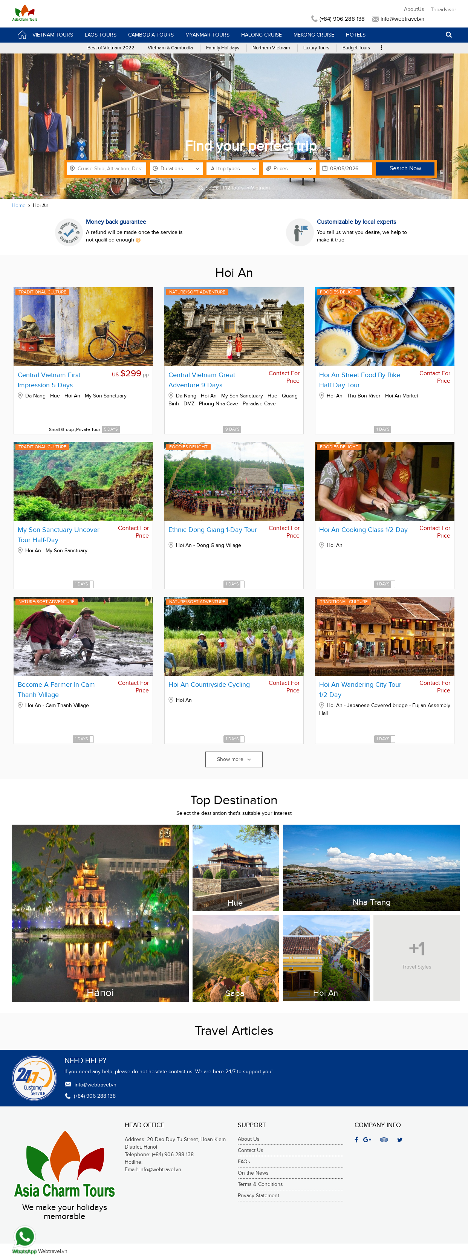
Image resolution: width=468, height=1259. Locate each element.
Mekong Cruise (314, 35)
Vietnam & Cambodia (170, 48)
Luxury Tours (316, 48)
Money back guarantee (116, 222)
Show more (234, 759)
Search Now (405, 168)
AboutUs (414, 9)
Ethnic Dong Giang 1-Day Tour (212, 530)
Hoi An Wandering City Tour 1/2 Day (360, 690)
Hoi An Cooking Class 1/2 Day (363, 530)
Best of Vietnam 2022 (111, 48)
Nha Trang (372, 902)
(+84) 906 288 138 (338, 19)
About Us (249, 1139)
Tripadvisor (443, 10)
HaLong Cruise (261, 35)
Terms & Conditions (260, 1184)
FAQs (244, 1162)
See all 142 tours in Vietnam (234, 188)
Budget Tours (356, 48)
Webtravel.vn (52, 1251)
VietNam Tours (45, 35)
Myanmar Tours (207, 35)
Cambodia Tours (151, 35)
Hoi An (325, 993)
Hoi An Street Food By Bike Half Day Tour (359, 380)
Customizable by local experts (356, 222)
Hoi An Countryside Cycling (209, 685)
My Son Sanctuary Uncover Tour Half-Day (58, 535)
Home (19, 206)
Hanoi (100, 993)
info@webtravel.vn (398, 19)
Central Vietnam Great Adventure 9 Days (201, 380)
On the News (253, 1173)
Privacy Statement (258, 1196)
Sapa (235, 993)
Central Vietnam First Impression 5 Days (49, 380)
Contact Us (250, 1150)
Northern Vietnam (271, 48)
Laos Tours (100, 35)
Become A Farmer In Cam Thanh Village (56, 690)
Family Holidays (222, 48)
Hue (235, 903)
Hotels (356, 35)
